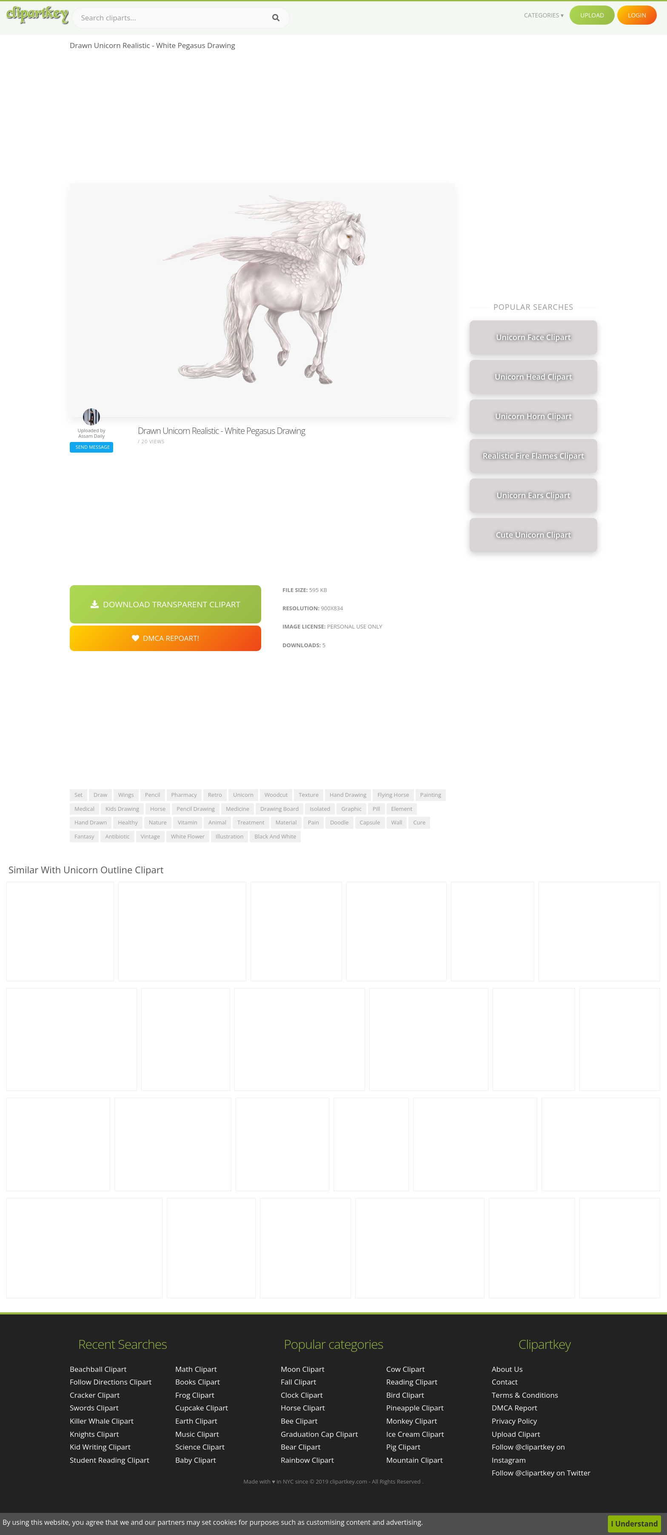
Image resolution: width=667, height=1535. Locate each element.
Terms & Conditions (525, 1395)
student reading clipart (109, 1460)
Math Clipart (196, 1369)
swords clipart (94, 1408)
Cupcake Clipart (201, 1408)
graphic (351, 809)
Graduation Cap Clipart (319, 1434)
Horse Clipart (303, 1408)
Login (637, 15)
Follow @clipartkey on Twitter (541, 1473)
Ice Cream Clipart (415, 1434)
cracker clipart (95, 1395)
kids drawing (122, 809)
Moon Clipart (303, 1369)
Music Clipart (197, 1434)
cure (419, 822)
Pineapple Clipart (415, 1408)
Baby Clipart (195, 1460)
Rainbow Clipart (307, 1460)
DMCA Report (514, 1408)
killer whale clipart (102, 1421)
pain (313, 822)
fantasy (84, 836)
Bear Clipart (300, 1447)
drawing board (279, 809)
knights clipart (94, 1434)
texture (308, 795)
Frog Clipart (194, 1395)
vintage (150, 836)
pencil (152, 795)
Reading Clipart (411, 1382)
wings (126, 795)
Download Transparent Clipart (165, 604)
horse (157, 809)
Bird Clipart (405, 1395)
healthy (128, 822)
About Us (507, 1369)
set (78, 795)
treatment (251, 822)
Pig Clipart (403, 1447)
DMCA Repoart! (165, 638)
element (402, 809)
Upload (592, 15)
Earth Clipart (196, 1421)
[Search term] (180, 18)
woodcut (276, 795)
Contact (505, 1382)
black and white (275, 836)
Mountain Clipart (414, 1460)
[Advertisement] (262, 119)
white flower (188, 836)
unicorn (243, 795)
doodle (339, 822)
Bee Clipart (299, 1421)
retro (215, 795)
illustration (229, 836)
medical (84, 809)
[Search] (276, 18)
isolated (320, 809)
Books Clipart (197, 1382)
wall (396, 822)
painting (430, 795)
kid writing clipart (100, 1447)
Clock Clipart (302, 1395)
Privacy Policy (514, 1421)
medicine (237, 809)
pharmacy (184, 795)
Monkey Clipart (411, 1421)
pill (376, 809)
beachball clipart (98, 1369)
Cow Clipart (405, 1369)
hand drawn (90, 822)
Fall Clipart (298, 1382)
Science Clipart (200, 1447)
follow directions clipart (110, 1382)
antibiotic (117, 836)
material (286, 822)
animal (217, 822)
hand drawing (348, 795)
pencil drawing (196, 809)
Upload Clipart (516, 1434)
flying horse (393, 795)
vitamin (187, 822)
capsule (370, 822)
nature (158, 822)
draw (100, 795)
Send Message (91, 447)
